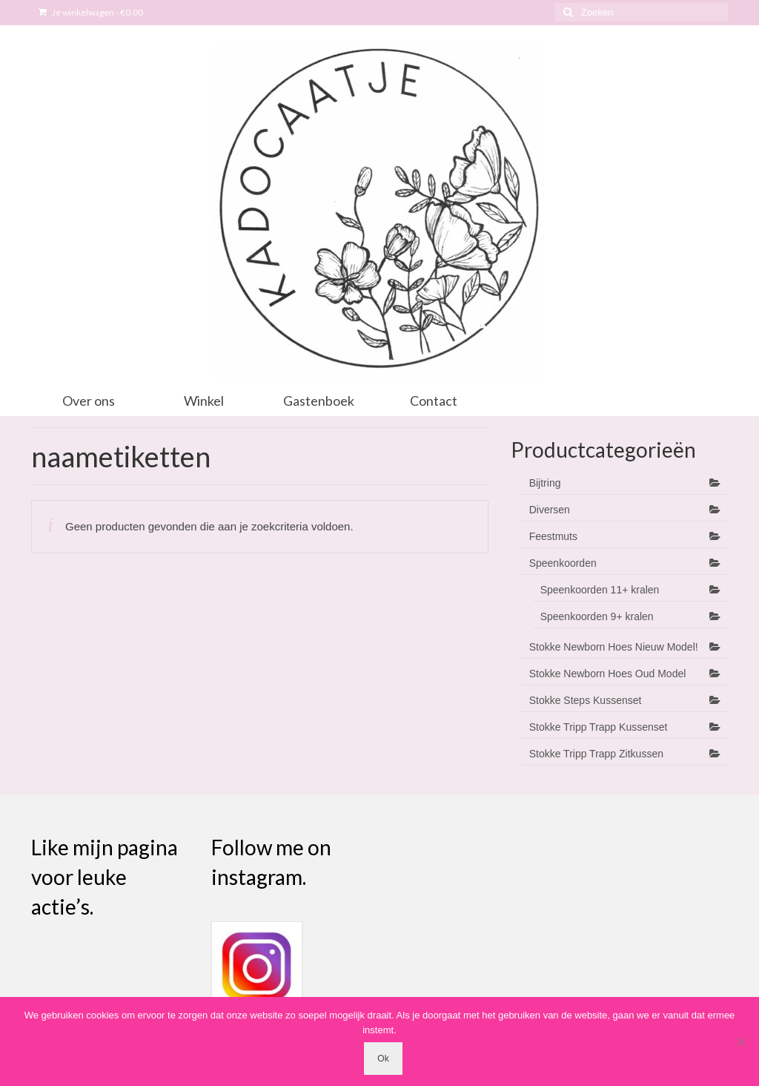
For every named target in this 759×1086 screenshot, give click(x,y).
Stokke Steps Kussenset (585, 700)
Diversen (549, 510)
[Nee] (740, 1041)
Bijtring (545, 483)
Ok (382, 1058)
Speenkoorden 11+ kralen (600, 590)
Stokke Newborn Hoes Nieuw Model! (613, 647)
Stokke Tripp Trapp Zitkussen (596, 754)
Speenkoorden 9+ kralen (597, 616)
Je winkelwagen (91, 12)
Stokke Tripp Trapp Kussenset (598, 727)
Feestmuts (553, 536)
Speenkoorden (563, 563)
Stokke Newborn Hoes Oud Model (607, 673)
